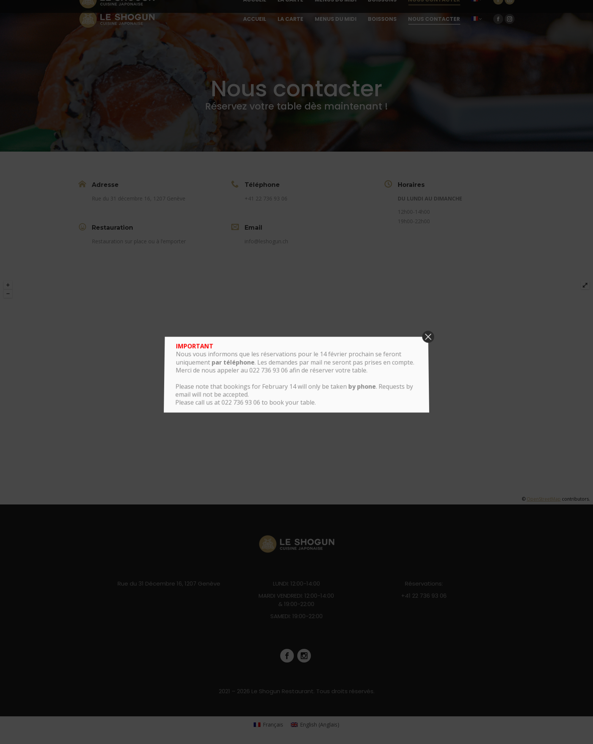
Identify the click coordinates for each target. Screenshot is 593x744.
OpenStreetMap (544, 499)
